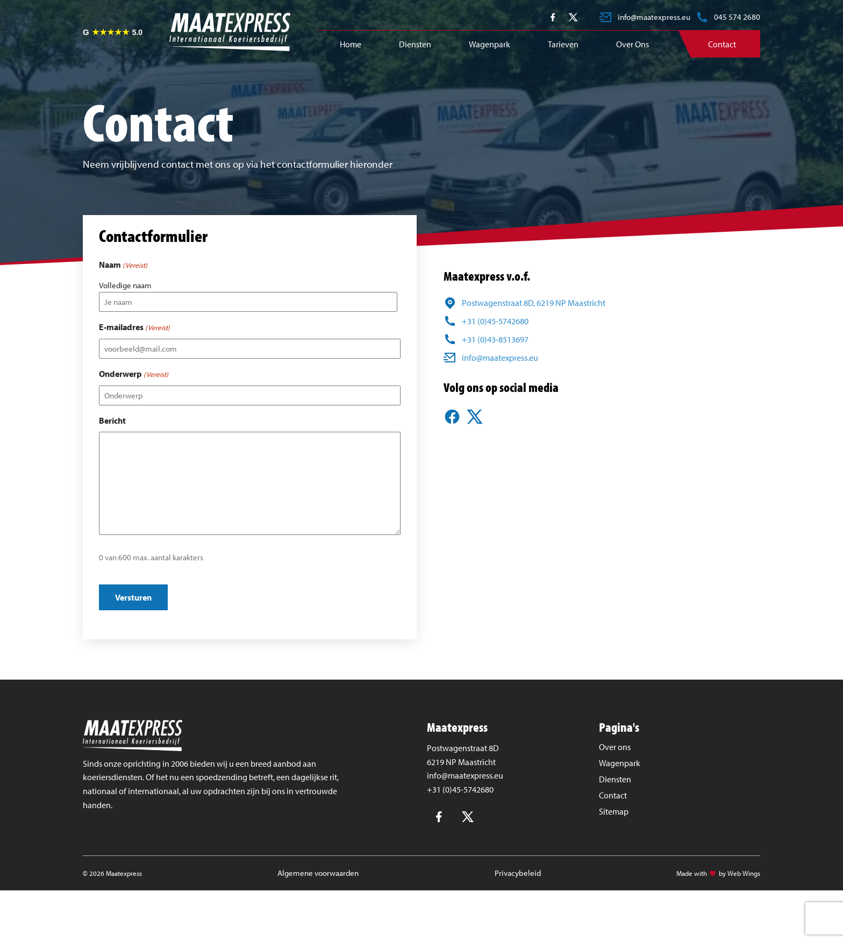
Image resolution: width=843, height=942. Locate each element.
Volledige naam (125, 285)
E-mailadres (134, 327)
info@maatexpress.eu (465, 775)
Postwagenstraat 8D (463, 748)
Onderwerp (133, 374)
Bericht (112, 420)
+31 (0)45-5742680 (460, 789)
